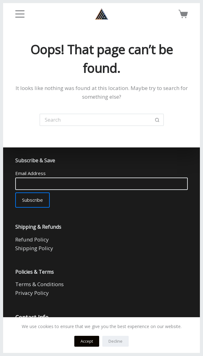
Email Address (30, 173)
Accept (87, 341)
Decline (115, 341)
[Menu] (20, 14)
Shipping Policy (34, 248)
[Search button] (157, 120)
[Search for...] (95, 120)
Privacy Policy (32, 292)
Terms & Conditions (39, 284)
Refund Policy (32, 239)
